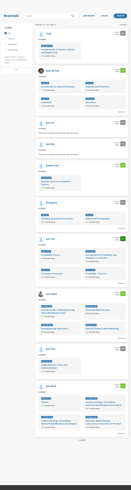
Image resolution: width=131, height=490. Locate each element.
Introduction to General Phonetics (58, 86)
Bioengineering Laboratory (54, 328)
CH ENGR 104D (91, 417)
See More (122, 112)
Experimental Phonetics (97, 86)
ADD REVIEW (89, 15)
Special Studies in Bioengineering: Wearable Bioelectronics (58, 311)
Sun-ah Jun (52, 71)
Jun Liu (50, 123)
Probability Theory (50, 255)
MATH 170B (90, 270)
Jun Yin (50, 239)
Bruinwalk (11, 16)
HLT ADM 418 (46, 361)
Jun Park (51, 386)
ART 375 (45, 215)
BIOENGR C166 (91, 306)
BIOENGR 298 (46, 306)
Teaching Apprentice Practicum (57, 218)
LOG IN (104, 15)
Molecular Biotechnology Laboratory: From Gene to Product (103, 422)
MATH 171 (45, 270)
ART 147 (89, 215)
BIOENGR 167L (47, 325)
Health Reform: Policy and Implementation (54, 366)
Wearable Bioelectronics (98, 310)
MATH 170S (90, 251)
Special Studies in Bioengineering (102, 328)
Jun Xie (50, 144)
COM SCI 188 (46, 178)
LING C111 (90, 99)
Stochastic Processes (52, 273)
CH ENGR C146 (47, 417)
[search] (47, 16)
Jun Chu (50, 349)
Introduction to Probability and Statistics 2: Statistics (101, 256)
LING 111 (45, 99)
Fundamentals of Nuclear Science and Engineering (58, 51)
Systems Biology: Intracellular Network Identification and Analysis (104, 403)
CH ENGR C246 (91, 398)
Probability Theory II (96, 273)
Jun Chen (51, 294)
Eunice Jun (52, 166)
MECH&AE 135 (47, 46)
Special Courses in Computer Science (55, 183)
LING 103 (45, 83)
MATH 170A (46, 251)
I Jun (48, 34)
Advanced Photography (98, 218)
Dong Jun (51, 203)
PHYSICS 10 (46, 398)
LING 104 (89, 83)
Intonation (46, 102)
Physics (45, 402)
